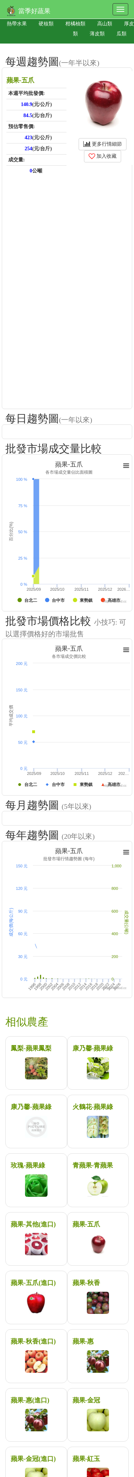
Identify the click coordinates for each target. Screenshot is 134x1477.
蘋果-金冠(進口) (33, 1458)
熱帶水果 (17, 23)
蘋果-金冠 (86, 1400)
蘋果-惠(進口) (30, 1400)
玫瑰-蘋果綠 (28, 1165)
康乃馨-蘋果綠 (93, 1048)
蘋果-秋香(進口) (33, 1341)
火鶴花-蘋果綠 (93, 1106)
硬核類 (46, 23)
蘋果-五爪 (86, 1224)
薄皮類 (97, 33)
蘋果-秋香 (86, 1282)
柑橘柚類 (75, 23)
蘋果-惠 (83, 1341)
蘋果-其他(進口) (33, 1224)
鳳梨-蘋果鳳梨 (31, 1048)
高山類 (104, 23)
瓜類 (121, 33)
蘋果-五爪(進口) (33, 1282)
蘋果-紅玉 (86, 1458)
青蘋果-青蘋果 (93, 1165)
